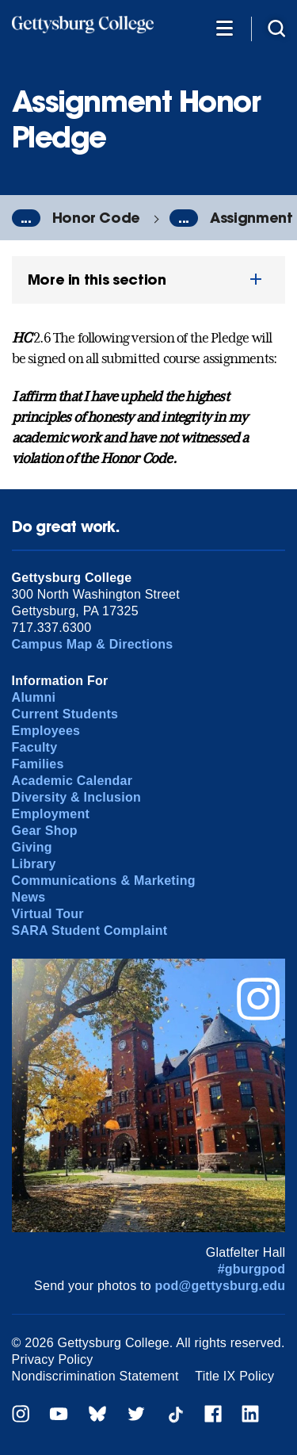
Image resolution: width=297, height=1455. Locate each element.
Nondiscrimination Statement (95, 1376)
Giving (32, 847)
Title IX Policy (234, 1376)
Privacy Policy (52, 1359)
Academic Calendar (72, 780)
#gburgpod (252, 1269)
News (29, 897)
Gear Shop (45, 830)
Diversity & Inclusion (76, 797)
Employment (50, 814)
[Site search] (276, 27)
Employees (46, 730)
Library (34, 864)
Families (38, 764)
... (26, 218)
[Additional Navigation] (224, 27)
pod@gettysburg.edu (220, 1285)
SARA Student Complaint (90, 930)
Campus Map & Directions (92, 644)
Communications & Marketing (104, 880)
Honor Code (96, 218)
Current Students (65, 714)
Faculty (35, 747)
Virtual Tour (48, 914)
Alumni (34, 697)
